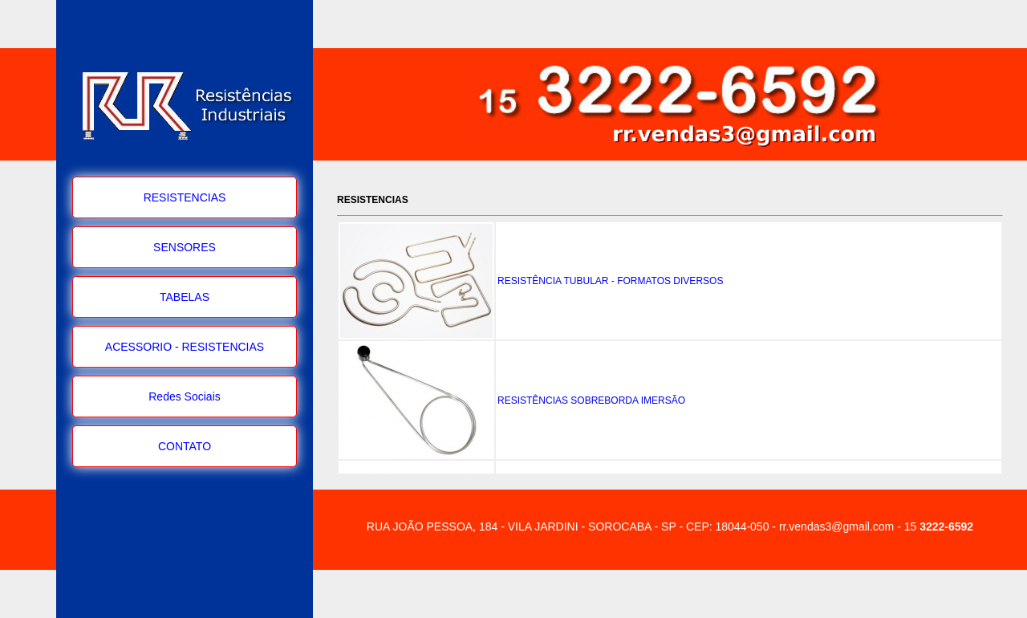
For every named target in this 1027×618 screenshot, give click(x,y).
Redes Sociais (184, 396)
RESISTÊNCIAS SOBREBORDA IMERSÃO (591, 400)
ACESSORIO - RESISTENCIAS (184, 346)
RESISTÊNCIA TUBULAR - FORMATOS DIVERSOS (610, 281)
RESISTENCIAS (185, 197)
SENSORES (184, 247)
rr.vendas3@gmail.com (836, 526)
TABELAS (184, 297)
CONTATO (184, 446)
